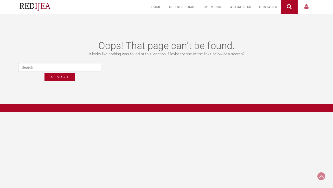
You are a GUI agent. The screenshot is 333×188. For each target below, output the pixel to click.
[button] (307, 7)
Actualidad (240, 7)
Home (156, 7)
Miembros (213, 7)
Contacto (268, 7)
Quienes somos (183, 7)
